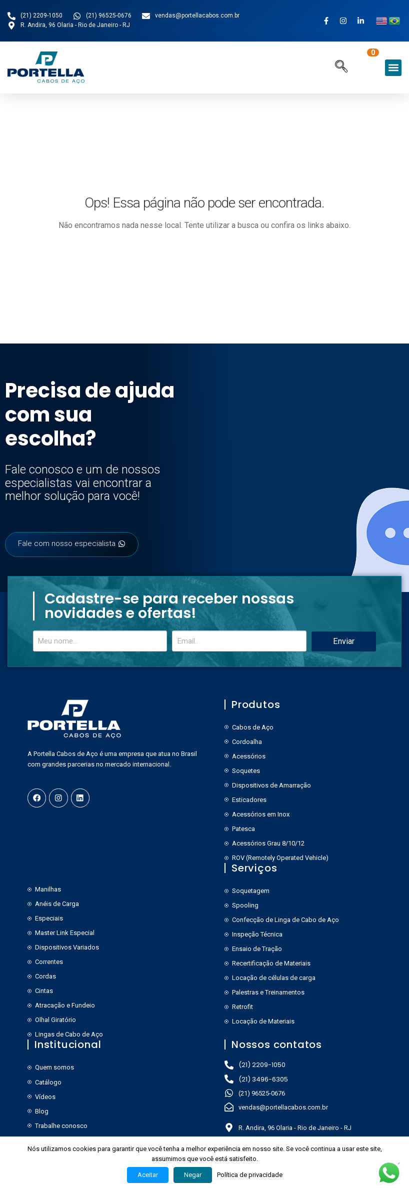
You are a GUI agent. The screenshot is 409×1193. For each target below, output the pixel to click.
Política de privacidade (249, 1174)
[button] (393, 68)
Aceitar (148, 1174)
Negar (193, 1174)
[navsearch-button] (341, 68)
